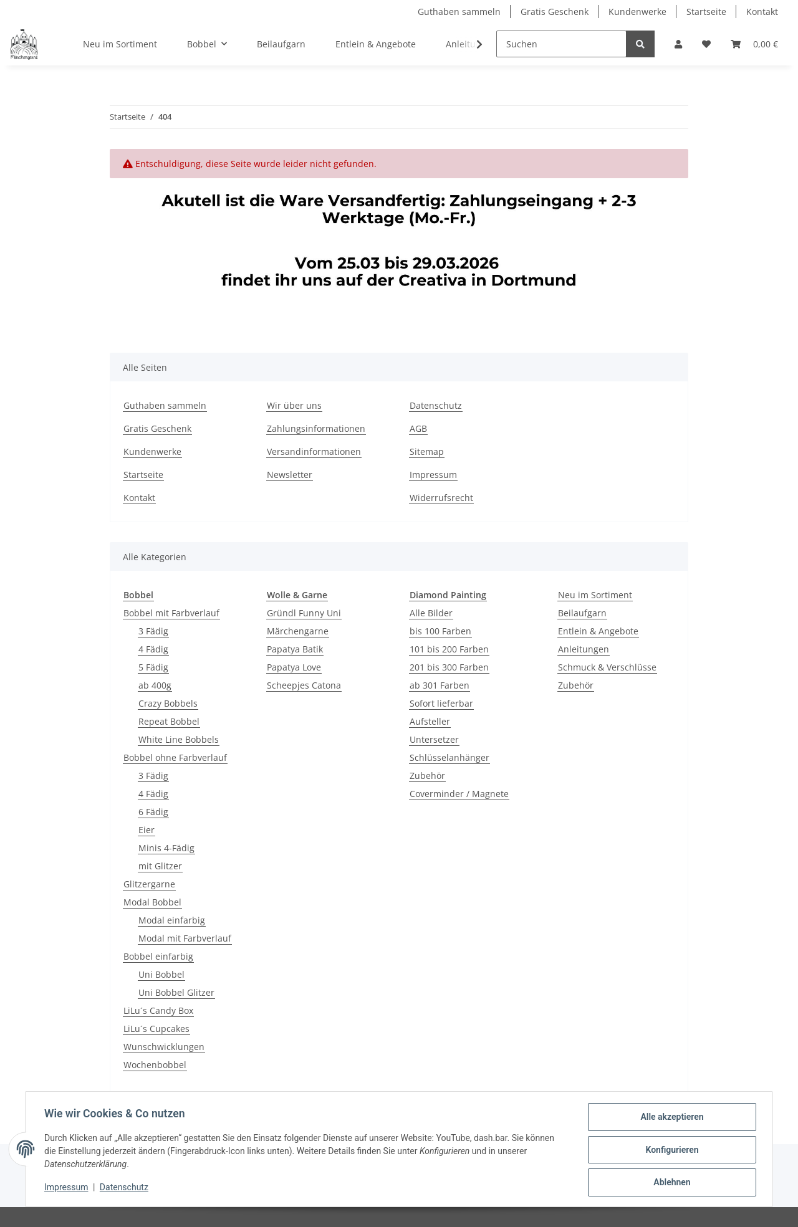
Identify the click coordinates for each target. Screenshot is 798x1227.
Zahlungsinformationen (316, 428)
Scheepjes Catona (304, 685)
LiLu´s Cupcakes (156, 1028)
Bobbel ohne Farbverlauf (175, 757)
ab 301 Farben (439, 685)
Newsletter (289, 474)
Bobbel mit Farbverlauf (171, 613)
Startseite (706, 11)
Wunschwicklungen (163, 1047)
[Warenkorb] (754, 43)
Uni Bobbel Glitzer (176, 992)
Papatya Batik (295, 649)
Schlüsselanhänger (449, 757)
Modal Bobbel (152, 902)
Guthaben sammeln (459, 11)
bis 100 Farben (440, 631)
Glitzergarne (149, 884)
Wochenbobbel (154, 1065)
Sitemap (427, 451)
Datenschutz (436, 405)
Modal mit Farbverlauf (184, 938)
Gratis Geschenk (555, 11)
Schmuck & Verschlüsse (607, 667)
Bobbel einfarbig (158, 956)
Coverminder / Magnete (459, 794)
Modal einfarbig (171, 920)
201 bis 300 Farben (449, 667)
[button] (678, 43)
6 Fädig (153, 812)
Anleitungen (583, 649)
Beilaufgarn (582, 613)
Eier (146, 830)
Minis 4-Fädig (166, 848)
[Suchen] (561, 44)
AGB (418, 428)
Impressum (433, 474)
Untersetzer (434, 739)
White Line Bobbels (178, 739)
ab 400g (154, 685)
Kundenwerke (637, 11)
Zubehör (427, 775)
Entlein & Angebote (598, 631)
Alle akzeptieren (670, 1118)
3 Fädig (153, 631)
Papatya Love (294, 667)
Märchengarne (298, 631)
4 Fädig (153, 649)
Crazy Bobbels (168, 703)
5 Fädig (153, 667)
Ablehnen (670, 1183)
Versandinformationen (314, 451)
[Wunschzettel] (706, 43)
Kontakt (762, 11)
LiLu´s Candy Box (158, 1010)
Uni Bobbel (161, 974)
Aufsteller (430, 721)
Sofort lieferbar (441, 703)
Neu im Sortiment (595, 595)
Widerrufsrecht (441, 498)
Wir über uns (294, 405)
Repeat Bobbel (169, 721)
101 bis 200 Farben (449, 649)
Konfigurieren (670, 1150)
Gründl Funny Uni (304, 613)
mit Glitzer (160, 866)
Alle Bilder (431, 613)
